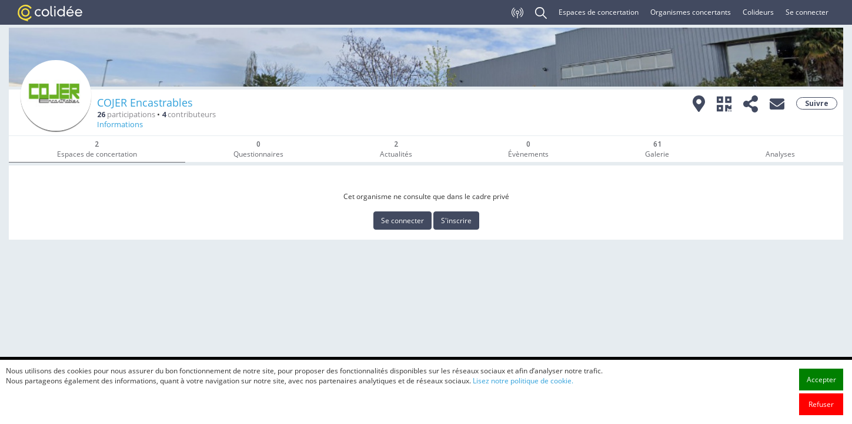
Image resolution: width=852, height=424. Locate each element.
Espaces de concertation (599, 12)
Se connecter (807, 12)
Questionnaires (258, 149)
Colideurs (758, 12)
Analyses (780, 154)
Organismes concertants (690, 12)
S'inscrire (456, 221)
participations (126, 115)
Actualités (396, 149)
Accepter (821, 392)
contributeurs (189, 115)
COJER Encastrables (145, 102)
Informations (120, 125)
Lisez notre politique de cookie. (523, 394)
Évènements (528, 149)
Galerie (657, 149)
